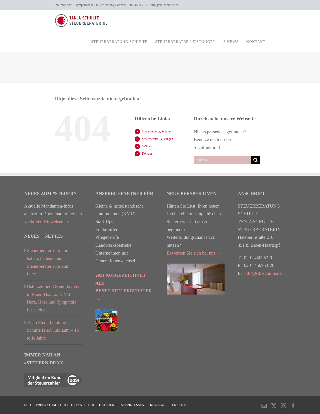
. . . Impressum (155, 405)
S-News (147, 146)
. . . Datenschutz (176, 405)
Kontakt (147, 153)
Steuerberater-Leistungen (157, 139)
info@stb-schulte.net (164, 5)
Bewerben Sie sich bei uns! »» (195, 253)
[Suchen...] (222, 160)
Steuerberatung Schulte (156, 131)
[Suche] (255, 160)
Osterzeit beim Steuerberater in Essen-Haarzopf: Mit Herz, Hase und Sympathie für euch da (53, 298)
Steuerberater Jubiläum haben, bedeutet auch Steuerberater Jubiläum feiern (48, 262)
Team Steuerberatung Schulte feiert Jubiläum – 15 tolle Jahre (53, 330)
